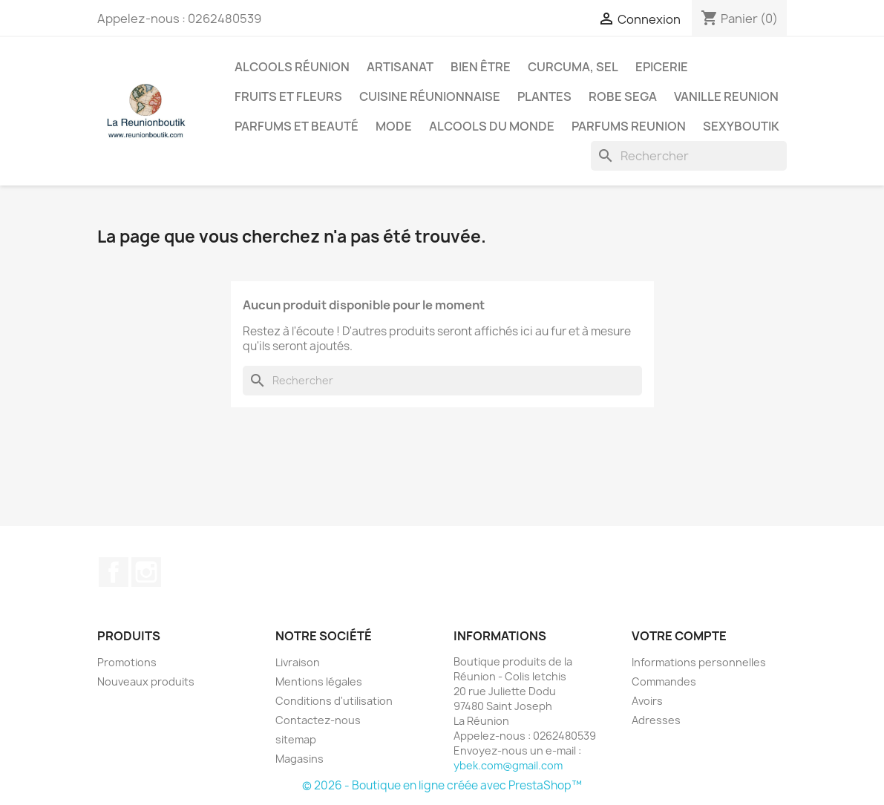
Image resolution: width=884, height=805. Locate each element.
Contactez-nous (318, 720)
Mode (394, 126)
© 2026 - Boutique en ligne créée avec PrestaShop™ (442, 785)
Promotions (127, 662)
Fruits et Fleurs (288, 96)
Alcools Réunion (292, 67)
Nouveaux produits (145, 681)
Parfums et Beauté (296, 126)
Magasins (299, 759)
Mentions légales (318, 681)
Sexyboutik (741, 126)
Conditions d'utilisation (334, 701)
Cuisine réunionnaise (429, 96)
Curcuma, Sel (573, 67)
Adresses (656, 720)
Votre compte (679, 636)
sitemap (295, 739)
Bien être (481, 67)
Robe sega (623, 96)
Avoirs (647, 701)
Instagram (146, 572)
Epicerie (661, 67)
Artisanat (400, 67)
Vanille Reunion (726, 96)
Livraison (297, 662)
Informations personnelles (699, 662)
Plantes (544, 96)
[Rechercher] (689, 156)
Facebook (113, 572)
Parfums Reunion (629, 126)
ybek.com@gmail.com (508, 765)
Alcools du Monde (491, 126)
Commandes (664, 681)
